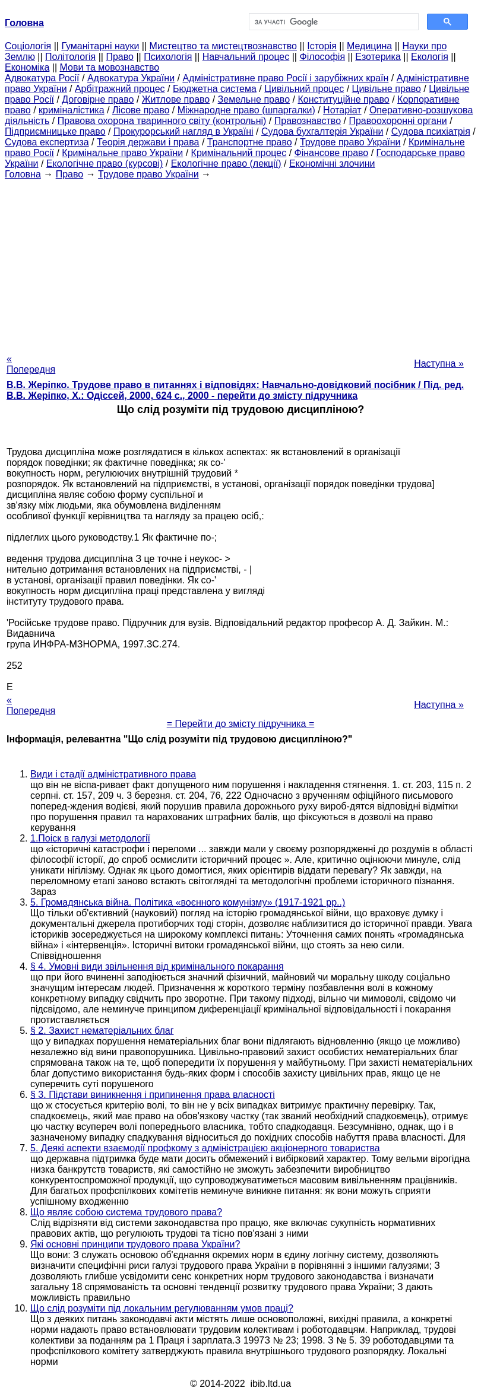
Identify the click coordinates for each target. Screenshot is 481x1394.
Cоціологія (28, 46)
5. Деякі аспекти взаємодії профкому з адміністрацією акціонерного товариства (205, 1148)
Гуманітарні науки (100, 46)
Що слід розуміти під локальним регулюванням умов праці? (161, 1308)
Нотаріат (342, 110)
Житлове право (176, 99)
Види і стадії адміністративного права (113, 774)
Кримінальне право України (122, 153)
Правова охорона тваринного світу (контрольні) (162, 121)
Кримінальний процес (239, 153)
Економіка (27, 67)
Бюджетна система (215, 89)
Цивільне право (386, 89)
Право (120, 57)
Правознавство (307, 121)
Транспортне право (249, 142)
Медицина (369, 46)
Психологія (168, 57)
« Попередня (31, 364)
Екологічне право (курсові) (104, 163)
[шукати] (332, 22)
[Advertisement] (240, 263)
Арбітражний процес (120, 89)
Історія (322, 46)
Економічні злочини (332, 163)
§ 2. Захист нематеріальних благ (102, 1030)
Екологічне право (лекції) (226, 163)
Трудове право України (350, 142)
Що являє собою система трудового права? (126, 1212)
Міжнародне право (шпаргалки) (246, 110)
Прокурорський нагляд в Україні (183, 131)
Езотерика (378, 57)
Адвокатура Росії (42, 78)
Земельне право (254, 99)
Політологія (70, 57)
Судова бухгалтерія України (322, 131)
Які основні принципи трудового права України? (135, 1244)
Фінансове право (332, 153)
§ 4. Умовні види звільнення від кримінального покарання (157, 966)
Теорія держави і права (148, 142)
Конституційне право (343, 99)
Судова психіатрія (430, 131)
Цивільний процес (304, 89)
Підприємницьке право (55, 131)
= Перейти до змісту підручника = (241, 724)
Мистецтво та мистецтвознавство (223, 46)
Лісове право (140, 110)
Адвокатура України (131, 78)
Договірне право (98, 99)
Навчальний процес (246, 57)
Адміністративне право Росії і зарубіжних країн (285, 78)
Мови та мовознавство (110, 67)
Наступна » (439, 363)
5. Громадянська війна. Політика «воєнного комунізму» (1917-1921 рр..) (187, 902)
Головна (23, 174)
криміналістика (72, 110)
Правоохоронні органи (398, 121)
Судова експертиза (47, 142)
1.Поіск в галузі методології (90, 838)
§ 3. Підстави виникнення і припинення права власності (152, 1095)
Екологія (429, 57)
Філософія (322, 57)
